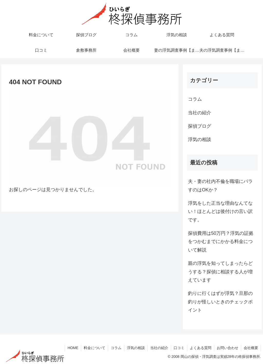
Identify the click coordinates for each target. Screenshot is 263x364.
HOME (73, 348)
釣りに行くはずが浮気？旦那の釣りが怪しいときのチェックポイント (220, 302)
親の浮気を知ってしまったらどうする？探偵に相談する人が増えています (220, 272)
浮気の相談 (136, 348)
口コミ (179, 348)
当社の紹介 (159, 348)
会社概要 (251, 348)
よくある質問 (200, 348)
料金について (94, 348)
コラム (116, 348)
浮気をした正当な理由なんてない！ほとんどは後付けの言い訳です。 (220, 211)
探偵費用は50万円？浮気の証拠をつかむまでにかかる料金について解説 (220, 242)
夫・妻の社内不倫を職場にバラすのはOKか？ (220, 185)
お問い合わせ (227, 348)
